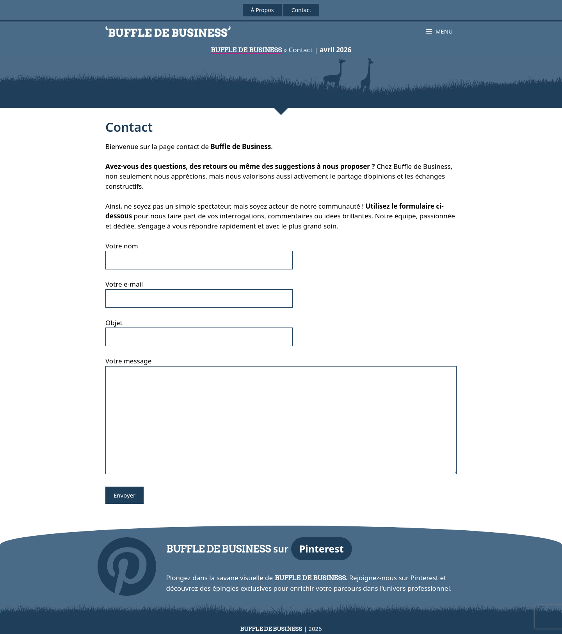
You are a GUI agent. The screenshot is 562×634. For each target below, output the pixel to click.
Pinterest (321, 548)
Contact (301, 10)
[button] (439, 31)
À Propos (262, 10)
